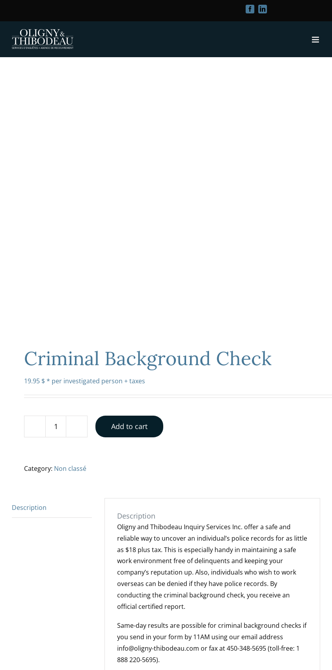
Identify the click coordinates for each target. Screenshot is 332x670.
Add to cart (129, 426)
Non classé (70, 468)
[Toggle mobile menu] (316, 39)
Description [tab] (29, 507)
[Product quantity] (55, 426)
